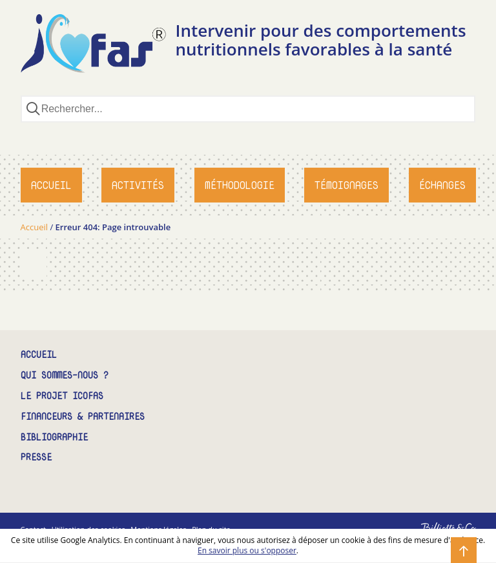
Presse (36, 457)
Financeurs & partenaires (83, 416)
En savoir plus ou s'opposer (247, 550)
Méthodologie (239, 185)
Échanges (442, 185)
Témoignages (346, 185)
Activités (138, 185)
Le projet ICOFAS (62, 396)
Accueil (51, 185)
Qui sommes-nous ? (64, 375)
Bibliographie (54, 437)
